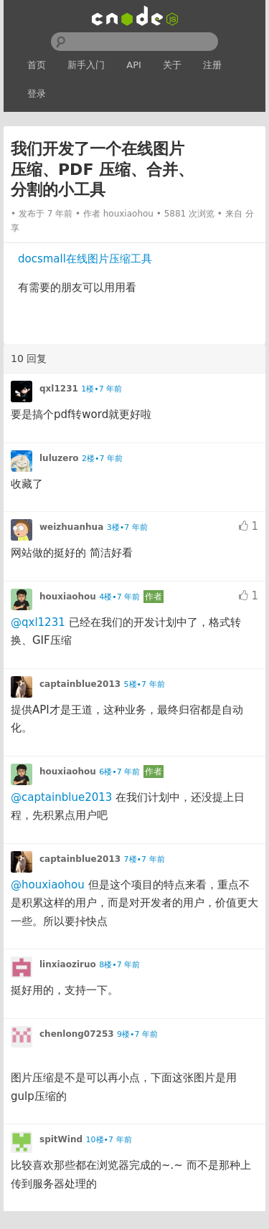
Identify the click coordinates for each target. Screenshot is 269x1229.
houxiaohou (128, 214)
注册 (212, 65)
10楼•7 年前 (109, 1139)
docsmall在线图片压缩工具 (85, 258)
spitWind (60, 1139)
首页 (36, 65)
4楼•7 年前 (119, 597)
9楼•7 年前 (137, 1034)
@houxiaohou (48, 884)
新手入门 (86, 65)
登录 (36, 93)
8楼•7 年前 (119, 964)
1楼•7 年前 (101, 389)
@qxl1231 (38, 622)
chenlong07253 (76, 1034)
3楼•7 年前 (127, 527)
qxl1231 (58, 389)
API (133, 65)
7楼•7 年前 (144, 859)
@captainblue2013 (61, 797)
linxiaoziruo (67, 964)
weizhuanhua (71, 527)
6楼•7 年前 (119, 772)
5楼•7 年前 (144, 684)
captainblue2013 (80, 684)
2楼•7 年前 (102, 458)
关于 (172, 65)
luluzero (59, 458)
